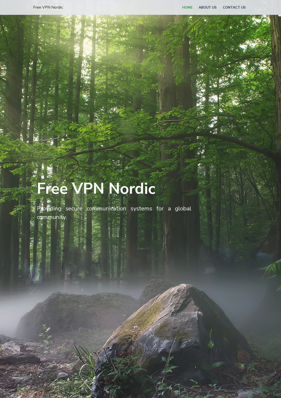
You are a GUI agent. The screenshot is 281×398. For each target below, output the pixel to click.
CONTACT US (234, 7)
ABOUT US (208, 7)
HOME (188, 7)
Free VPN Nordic (48, 7)
